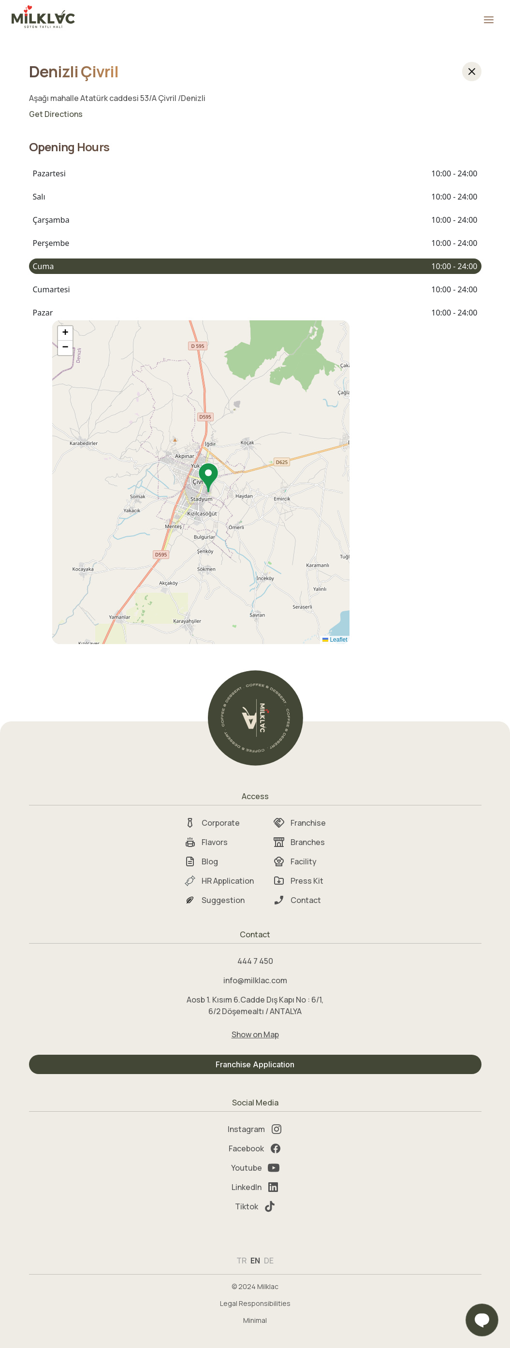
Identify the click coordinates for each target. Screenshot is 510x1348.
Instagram (255, 1129)
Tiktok (255, 1206)
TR (241, 1260)
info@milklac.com (255, 980)
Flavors (206, 842)
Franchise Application (255, 1064)
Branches (299, 842)
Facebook (255, 1148)
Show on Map (255, 1034)
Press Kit (298, 881)
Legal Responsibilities (255, 1303)
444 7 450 (255, 961)
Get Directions (56, 114)
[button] (208, 478)
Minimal (255, 1320)
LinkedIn (255, 1187)
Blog (201, 861)
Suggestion (214, 900)
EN (255, 1260)
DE (269, 1260)
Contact (297, 900)
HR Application (219, 881)
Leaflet (334, 639)
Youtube (255, 1168)
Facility (295, 861)
